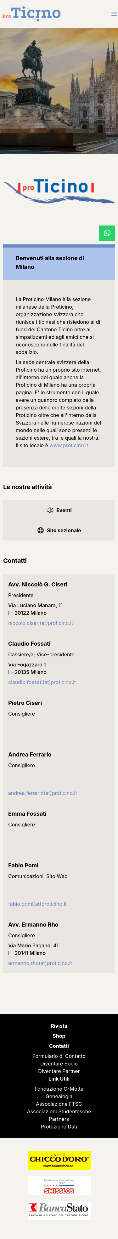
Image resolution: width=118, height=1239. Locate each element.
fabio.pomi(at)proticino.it (37, 904)
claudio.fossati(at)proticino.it (42, 682)
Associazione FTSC (59, 1104)
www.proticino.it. (69, 445)
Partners (59, 1119)
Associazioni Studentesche (59, 1111)
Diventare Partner (59, 1071)
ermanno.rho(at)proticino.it (40, 963)
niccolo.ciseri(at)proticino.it (40, 623)
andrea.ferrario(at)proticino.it (42, 793)
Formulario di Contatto (58, 1056)
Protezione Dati (59, 1126)
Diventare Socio (59, 1063)
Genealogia (59, 1096)
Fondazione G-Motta (59, 1089)
